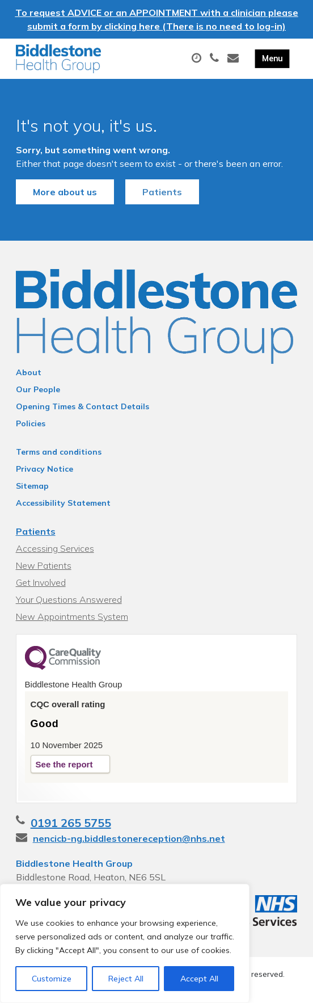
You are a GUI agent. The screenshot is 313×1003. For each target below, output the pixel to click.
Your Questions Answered (69, 599)
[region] (124, 943)
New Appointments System (72, 616)
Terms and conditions (58, 452)
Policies (30, 423)
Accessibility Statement (63, 503)
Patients (162, 192)
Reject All (125, 978)
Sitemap (32, 486)
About (28, 372)
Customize (51, 978)
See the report (64, 764)
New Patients (43, 565)
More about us (65, 192)
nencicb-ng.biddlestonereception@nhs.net (129, 838)
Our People (38, 389)
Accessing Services (55, 548)
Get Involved (41, 582)
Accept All (199, 978)
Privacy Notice (44, 469)
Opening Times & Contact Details (82, 406)
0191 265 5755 (71, 823)
